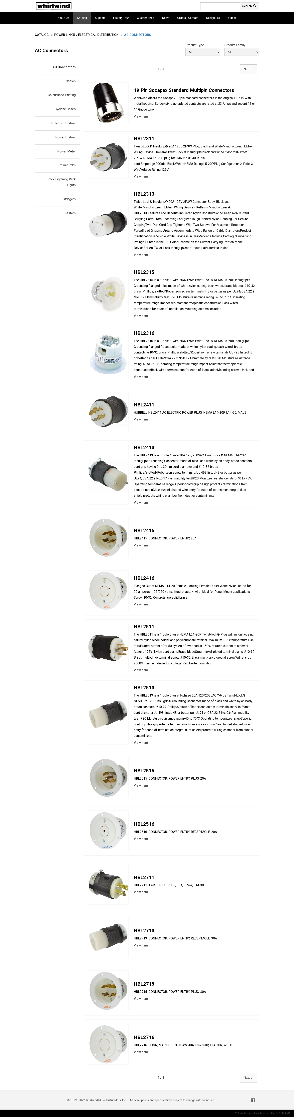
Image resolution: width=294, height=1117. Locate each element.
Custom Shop (145, 17)
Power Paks (67, 165)
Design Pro (213, 17)
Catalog (82, 17)
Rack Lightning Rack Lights (62, 182)
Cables (71, 81)
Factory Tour (121, 17)
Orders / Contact (187, 17)
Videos (232, 17)
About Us (63, 17)
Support (100, 17)
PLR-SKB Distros (63, 123)
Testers (70, 213)
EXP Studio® (282, 1113)
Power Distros (65, 137)
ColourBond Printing (62, 95)
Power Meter (66, 151)
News (165, 17)
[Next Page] (248, 69)
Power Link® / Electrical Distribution (86, 35)
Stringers (69, 199)
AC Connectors (64, 67)
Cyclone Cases (65, 109)
